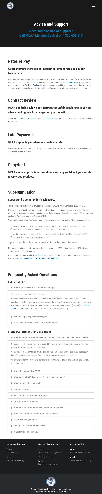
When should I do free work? (27, 383)
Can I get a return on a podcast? (29, 426)
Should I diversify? (23, 389)
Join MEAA (40, 491)
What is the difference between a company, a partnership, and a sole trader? (51, 337)
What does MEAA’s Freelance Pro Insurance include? (39, 377)
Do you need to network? (26, 401)
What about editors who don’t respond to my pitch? (38, 407)
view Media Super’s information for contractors (39, 258)
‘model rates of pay (75, 82)
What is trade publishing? (26, 432)
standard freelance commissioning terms (37, 118)
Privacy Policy (50, 491)
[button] (51, 287)
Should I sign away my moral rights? (31, 316)
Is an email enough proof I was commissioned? (36, 322)
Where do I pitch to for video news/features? (36, 413)
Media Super (38, 255)
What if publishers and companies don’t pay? (35, 287)
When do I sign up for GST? (27, 371)
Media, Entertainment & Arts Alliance (57, 489)
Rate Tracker (33, 85)
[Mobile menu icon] (93, 5)
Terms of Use (61, 491)
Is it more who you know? (26, 419)
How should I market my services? (30, 395)
